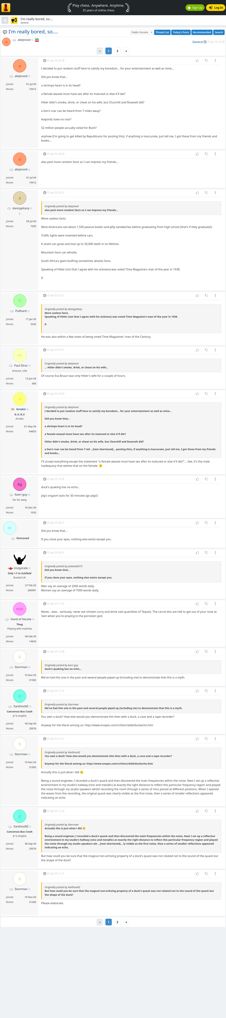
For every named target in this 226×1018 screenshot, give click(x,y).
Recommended (202, 32)
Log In (216, 8)
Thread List (162, 32)
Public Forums (140, 32)
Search (219, 32)
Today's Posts (181, 32)
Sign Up (195, 8)
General (197, 42)
